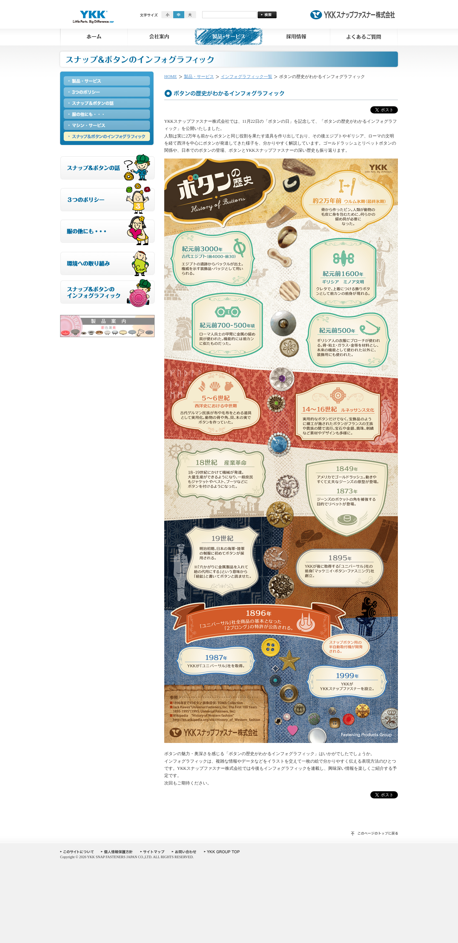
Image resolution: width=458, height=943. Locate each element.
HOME (170, 76)
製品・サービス (199, 76)
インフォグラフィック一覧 (246, 76)
